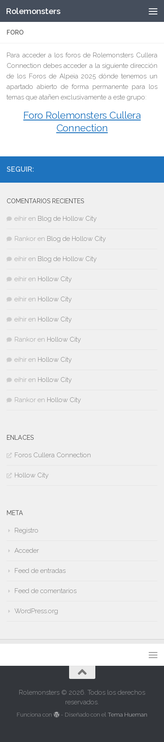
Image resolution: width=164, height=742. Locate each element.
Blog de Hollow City (67, 219)
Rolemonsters (33, 11)
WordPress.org (36, 611)
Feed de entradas (40, 571)
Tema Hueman (127, 714)
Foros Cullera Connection (52, 455)
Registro (26, 530)
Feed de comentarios (45, 591)
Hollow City (55, 279)
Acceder (26, 551)
